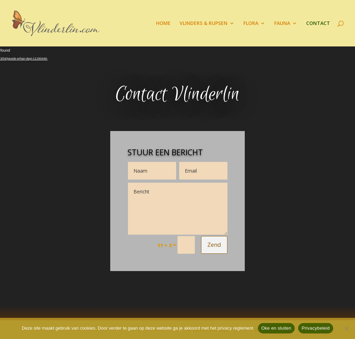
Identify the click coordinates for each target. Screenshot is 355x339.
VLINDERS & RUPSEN (203, 23)
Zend (214, 245)
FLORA (250, 23)
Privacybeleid (316, 328)
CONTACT (318, 23)
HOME (163, 23)
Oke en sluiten (276, 328)
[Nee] (346, 328)
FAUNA (282, 23)
